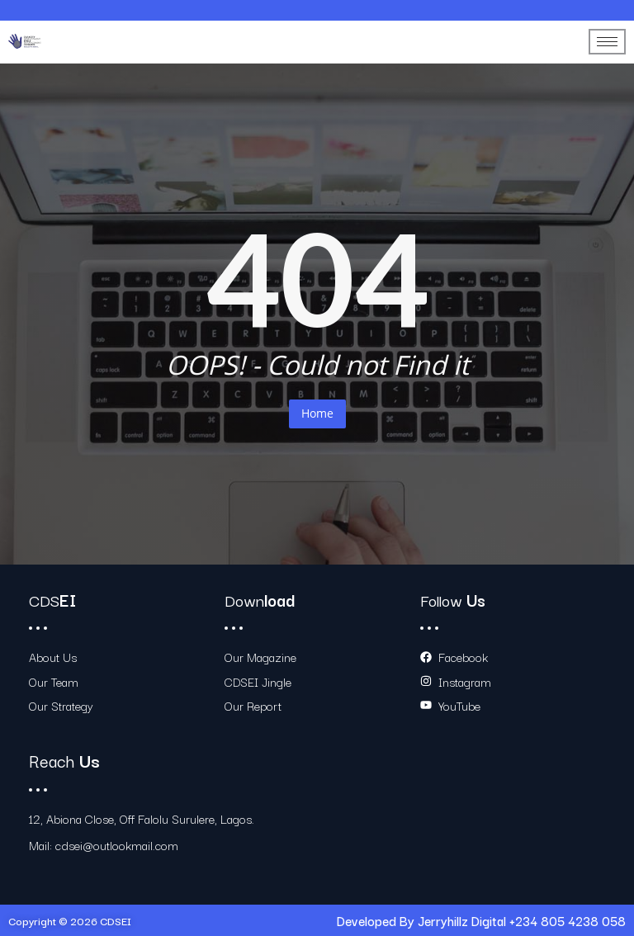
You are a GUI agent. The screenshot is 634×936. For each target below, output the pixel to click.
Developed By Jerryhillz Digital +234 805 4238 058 (481, 920)
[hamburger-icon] (607, 41)
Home (317, 413)
